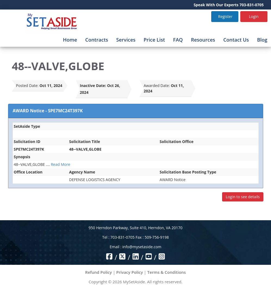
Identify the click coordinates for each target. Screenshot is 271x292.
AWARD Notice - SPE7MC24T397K (48, 111)
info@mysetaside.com (141, 246)
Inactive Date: (93, 85)
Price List (154, 39)
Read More (60, 164)
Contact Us (236, 39)
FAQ (178, 39)
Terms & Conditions (166, 272)
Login (253, 16)
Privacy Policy (129, 272)
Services (126, 39)
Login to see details (243, 196)
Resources (203, 39)
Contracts (96, 39)
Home (70, 39)
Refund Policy (98, 272)
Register (225, 16)
